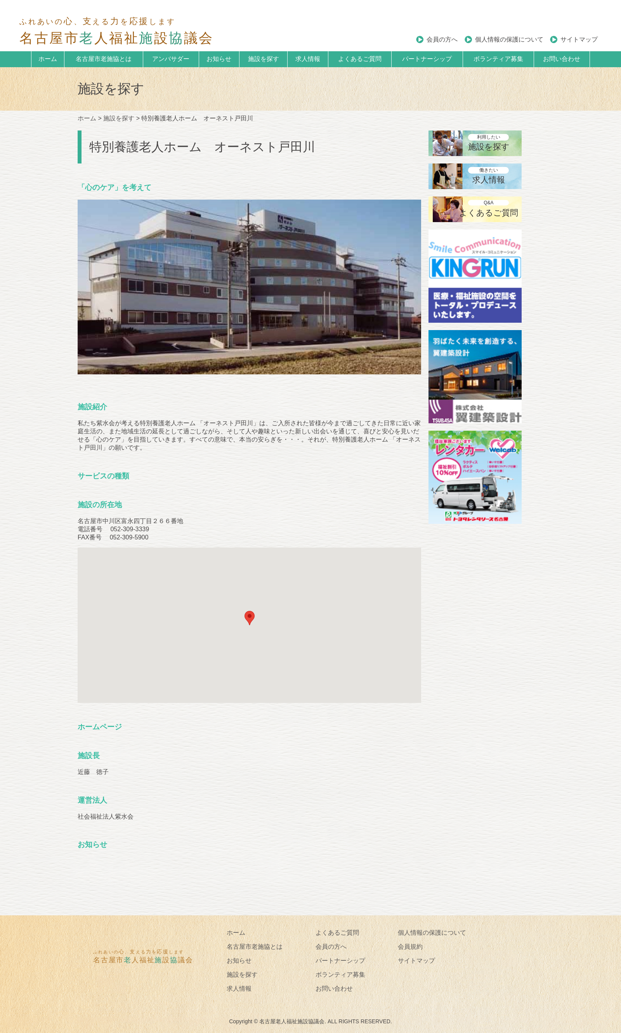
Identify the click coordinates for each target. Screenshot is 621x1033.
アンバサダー (170, 59)
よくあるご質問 (360, 59)
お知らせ (218, 59)
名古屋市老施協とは (104, 59)
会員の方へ (442, 39)
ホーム (47, 59)
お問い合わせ (561, 59)
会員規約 (410, 946)
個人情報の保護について (509, 39)
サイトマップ (579, 39)
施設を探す (263, 59)
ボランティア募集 (498, 59)
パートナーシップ (427, 59)
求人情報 (307, 59)
